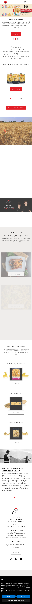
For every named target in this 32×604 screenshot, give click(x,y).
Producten (16, 504)
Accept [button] (23, 596)
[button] (13, 39)
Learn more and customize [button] (16, 600)
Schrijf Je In (16, 540)
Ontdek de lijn (16, 89)
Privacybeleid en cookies (16, 525)
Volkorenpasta (16, 572)
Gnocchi (16, 575)
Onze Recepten (16, 507)
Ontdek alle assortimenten (16, 107)
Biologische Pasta (16, 570)
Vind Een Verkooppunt (16, 520)
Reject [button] (8, 596)
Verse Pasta (16, 573)
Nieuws (16, 511)
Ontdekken (16, 388)
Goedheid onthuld (16, 509)
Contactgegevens (16, 518)
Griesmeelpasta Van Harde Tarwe (16, 567)
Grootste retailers (16, 523)
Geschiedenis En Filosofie (16, 514)
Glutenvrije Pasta (16, 569)
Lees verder (16, 34)
